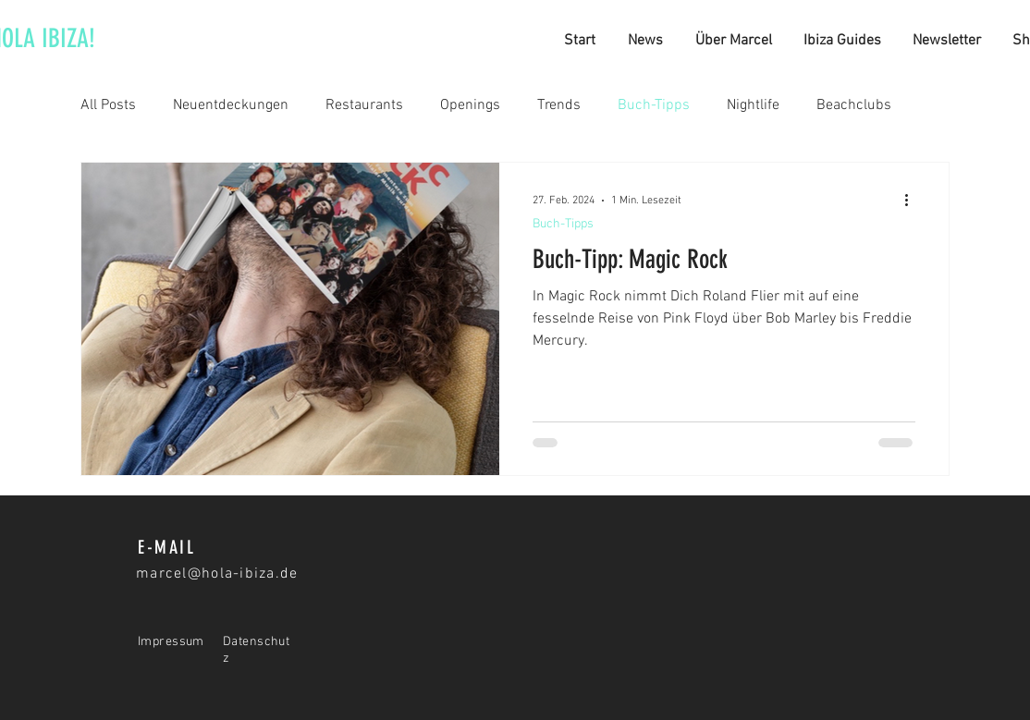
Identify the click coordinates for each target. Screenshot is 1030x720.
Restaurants (364, 105)
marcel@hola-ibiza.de (217, 574)
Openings (470, 105)
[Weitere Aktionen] (912, 200)
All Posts (108, 105)
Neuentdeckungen (230, 105)
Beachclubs (853, 105)
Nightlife (753, 105)
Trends (559, 105)
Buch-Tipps (654, 105)
